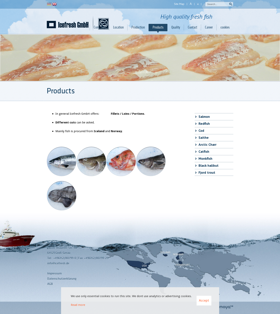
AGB (50, 284)
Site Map (179, 4)
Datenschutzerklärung (61, 278)
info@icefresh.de (58, 263)
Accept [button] (204, 300)
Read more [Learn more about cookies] (78, 305)
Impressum (54, 273)
